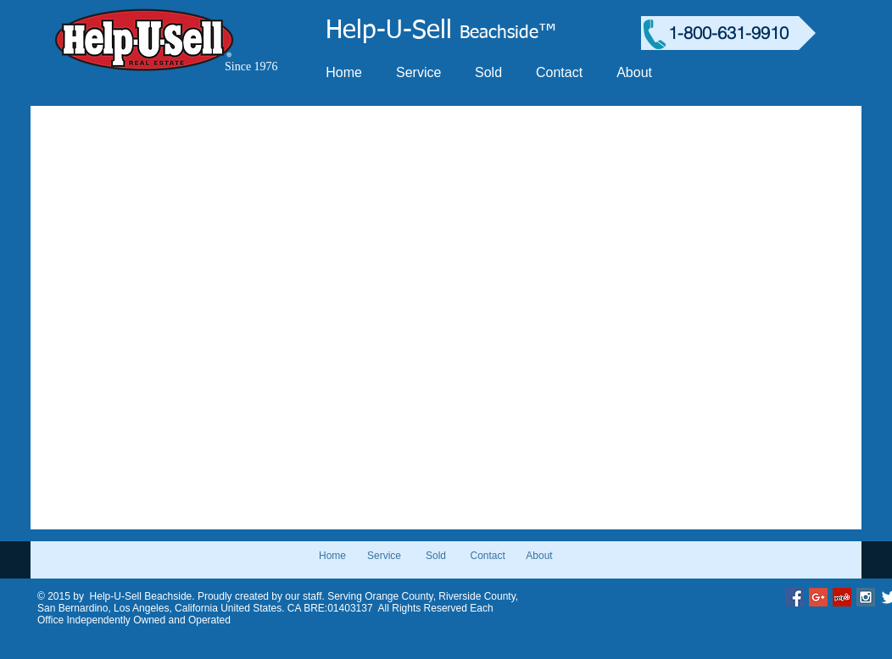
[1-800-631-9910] (728, 33)
